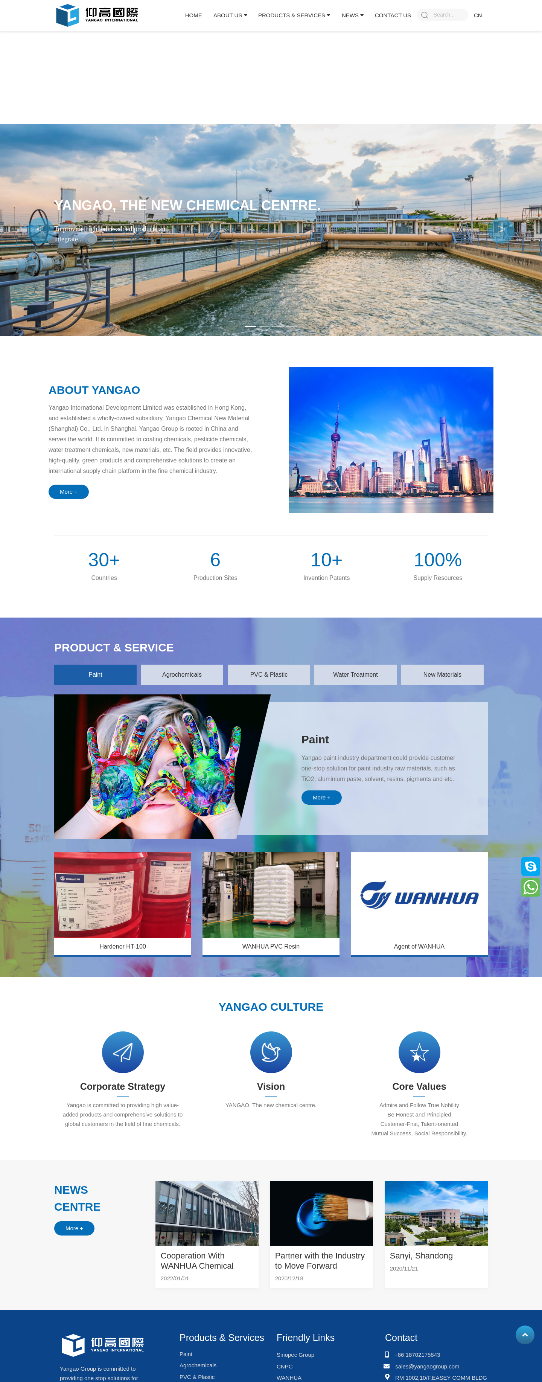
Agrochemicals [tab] (182, 674)
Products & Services (294, 15)
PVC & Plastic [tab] (269, 674)
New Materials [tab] (442, 674)
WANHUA (289, 1377)
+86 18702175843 (417, 1354)
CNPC (285, 1366)
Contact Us (393, 15)
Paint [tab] (95, 674)
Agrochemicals (198, 1365)
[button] (40, 230)
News (353, 15)
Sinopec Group (295, 1354)
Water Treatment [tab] (355, 674)
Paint (186, 1354)
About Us (230, 15)
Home (193, 15)
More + (69, 491)
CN (478, 15)
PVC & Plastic (197, 1377)
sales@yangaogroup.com (427, 1366)
